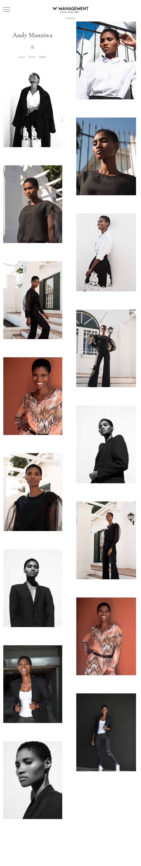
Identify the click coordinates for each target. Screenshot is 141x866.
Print (42, 57)
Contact (71, 18)
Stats (32, 57)
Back (22, 57)
